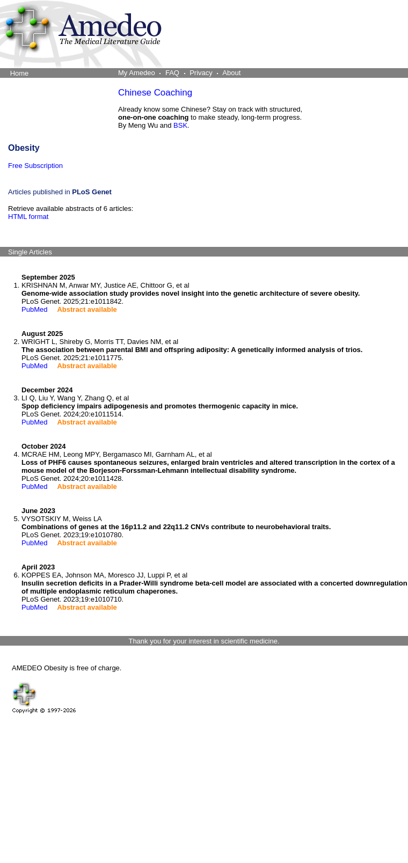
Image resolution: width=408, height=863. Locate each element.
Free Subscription (35, 166)
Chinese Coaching (155, 92)
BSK (180, 125)
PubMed (34, 309)
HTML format (28, 217)
